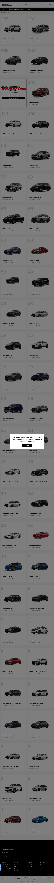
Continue (27, 445)
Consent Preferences (0, 867)
